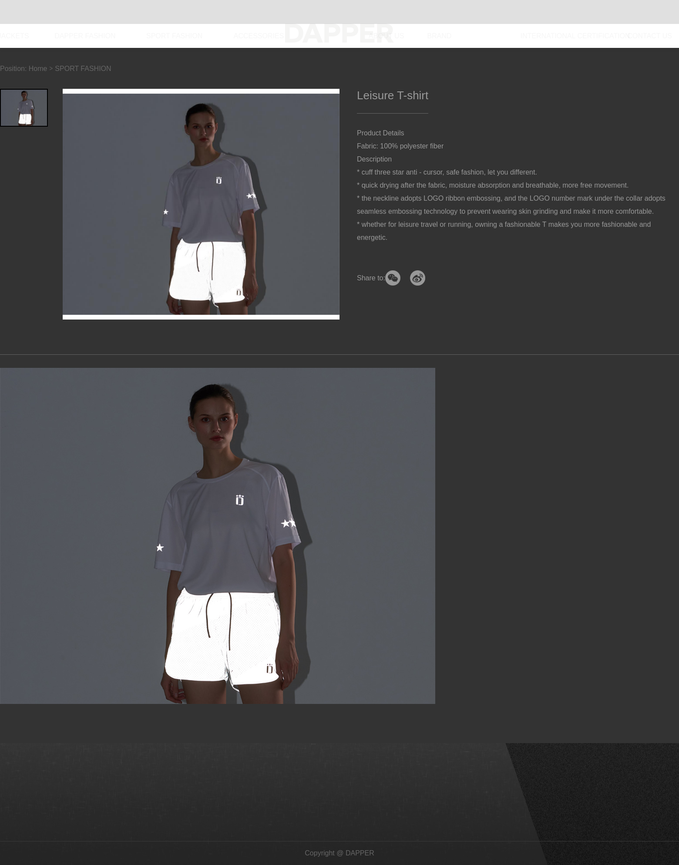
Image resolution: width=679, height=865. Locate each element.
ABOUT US (369, 36)
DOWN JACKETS (27, 36)
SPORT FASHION (201, 36)
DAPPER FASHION (114, 36)
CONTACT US (628, 36)
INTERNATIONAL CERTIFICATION (523, 36)
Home (38, 68)
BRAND (428, 36)
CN (646, 12)
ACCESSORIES (283, 36)
